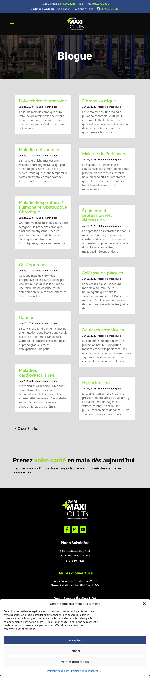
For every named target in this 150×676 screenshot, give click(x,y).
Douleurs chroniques (103, 330)
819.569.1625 (68, 3)
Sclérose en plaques (102, 273)
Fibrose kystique (99, 101)
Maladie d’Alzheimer (39, 149)
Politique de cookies (58, 670)
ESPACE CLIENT (110, 9)
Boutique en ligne (83, 9)
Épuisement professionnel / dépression (97, 215)
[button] (144, 604)
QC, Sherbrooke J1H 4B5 (75, 555)
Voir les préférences (75, 662)
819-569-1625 (75, 560)
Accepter (75, 640)
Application (63, 9)
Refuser (75, 651)
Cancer (26, 317)
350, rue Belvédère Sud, (75, 551)
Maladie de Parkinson (103, 154)
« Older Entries (27, 428)
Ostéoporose (32, 265)
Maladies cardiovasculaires (36, 373)
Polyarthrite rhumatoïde (43, 101)
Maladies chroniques (46, 106)
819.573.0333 (101, 3)
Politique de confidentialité (86, 670)
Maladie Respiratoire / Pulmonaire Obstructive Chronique (43, 207)
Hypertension (96, 382)
